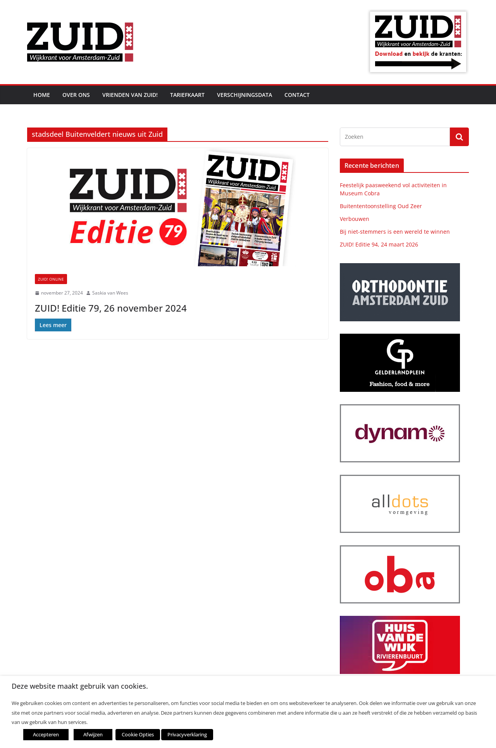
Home (41, 94)
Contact (297, 94)
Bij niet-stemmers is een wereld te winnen (395, 231)
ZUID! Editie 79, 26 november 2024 (111, 308)
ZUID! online (51, 279)
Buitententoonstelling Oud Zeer (381, 206)
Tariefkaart (187, 94)
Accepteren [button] (46, 734)
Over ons (76, 94)
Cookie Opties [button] (138, 734)
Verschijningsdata (244, 94)
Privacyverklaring (187, 734)
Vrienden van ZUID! (130, 94)
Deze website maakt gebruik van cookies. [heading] (80, 686)
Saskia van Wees (110, 293)
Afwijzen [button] (93, 734)
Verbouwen (354, 218)
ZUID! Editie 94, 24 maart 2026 (379, 244)
